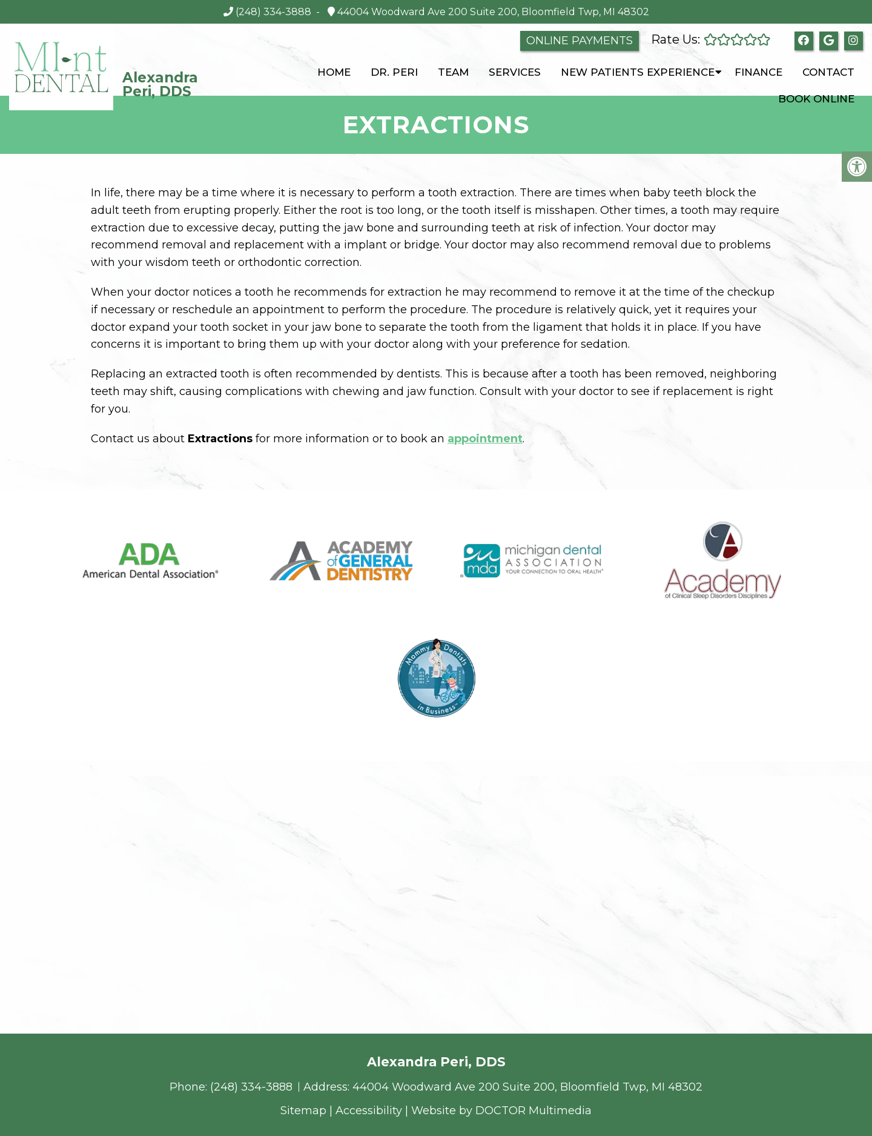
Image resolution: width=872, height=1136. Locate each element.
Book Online (816, 99)
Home (334, 72)
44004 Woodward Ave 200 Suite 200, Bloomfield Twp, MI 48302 (492, 12)
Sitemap (303, 1110)
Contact (828, 72)
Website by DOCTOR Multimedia (501, 1110)
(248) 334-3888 (273, 12)
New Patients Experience (638, 72)
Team (453, 72)
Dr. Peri (394, 72)
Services (515, 72)
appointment (485, 438)
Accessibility (368, 1110)
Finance (758, 72)
